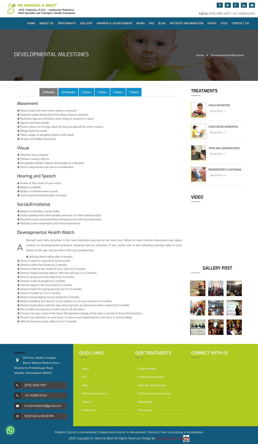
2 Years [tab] (86, 92)
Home (31, 23)
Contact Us (240, 23)
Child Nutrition (219, 105)
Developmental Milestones (227, 55)
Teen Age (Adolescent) (224, 148)
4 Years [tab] (117, 92)
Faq (152, 23)
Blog (162, 23)
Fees (224, 23)
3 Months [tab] (49, 92)
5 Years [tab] (133, 92)
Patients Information (187, 23)
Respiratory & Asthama (225, 169)
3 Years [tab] (102, 92)
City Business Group (172, 438)
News (141, 23)
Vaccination (145, 410)
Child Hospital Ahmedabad (154, 393)
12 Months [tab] (68, 92)
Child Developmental (223, 127)
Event (212, 23)
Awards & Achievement (115, 23)
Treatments (67, 23)
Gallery (86, 23)
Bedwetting (145, 401)
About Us (47, 23)
